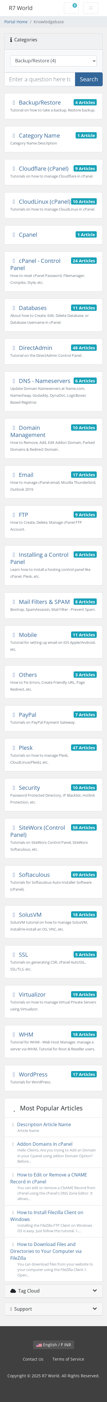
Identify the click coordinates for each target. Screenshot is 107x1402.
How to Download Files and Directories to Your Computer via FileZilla (53, 1259)
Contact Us (33, 1359)
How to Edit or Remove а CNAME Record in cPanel (53, 1187)
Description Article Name (53, 1127)
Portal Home (16, 21)
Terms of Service (68, 1359)
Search (89, 79)
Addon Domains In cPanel (53, 1152)
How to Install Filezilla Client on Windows (53, 1221)
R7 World (21, 8)
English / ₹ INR (53, 1344)
